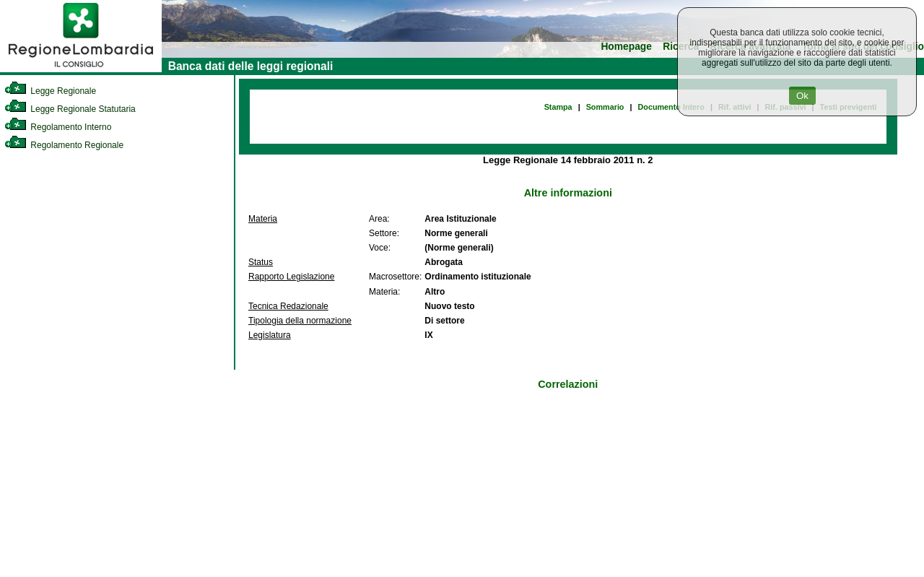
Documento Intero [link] (671, 107)
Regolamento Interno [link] (57, 127)
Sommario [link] (605, 107)
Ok (802, 95)
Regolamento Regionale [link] (63, 145)
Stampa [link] (558, 107)
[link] (81, 69)
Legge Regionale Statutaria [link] (70, 109)
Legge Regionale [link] (50, 91)
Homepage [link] (626, 46)
